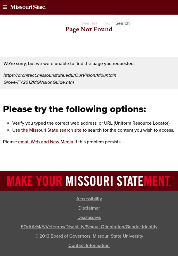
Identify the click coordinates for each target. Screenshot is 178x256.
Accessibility (89, 199)
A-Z (107, 23)
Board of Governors (70, 236)
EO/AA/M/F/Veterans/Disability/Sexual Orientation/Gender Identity (89, 227)
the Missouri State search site (51, 130)
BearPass (89, 23)
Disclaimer (89, 208)
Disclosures (89, 217)
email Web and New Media (45, 142)
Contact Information (89, 245)
